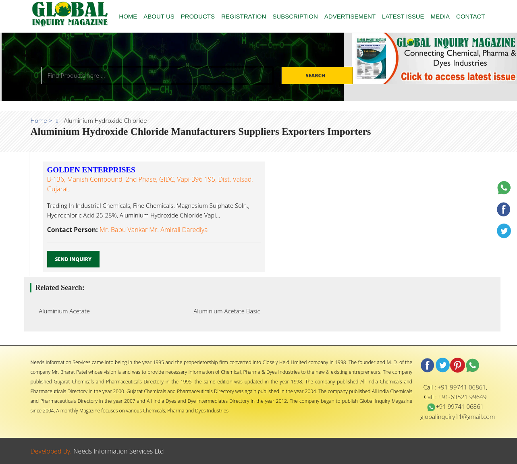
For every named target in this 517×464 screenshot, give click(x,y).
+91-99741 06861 (462, 387)
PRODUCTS (198, 16)
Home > (41, 120)
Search (315, 75)
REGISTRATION (243, 16)
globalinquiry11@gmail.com (457, 416)
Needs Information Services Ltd (118, 451)
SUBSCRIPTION (295, 16)
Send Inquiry (73, 259)
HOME (128, 16)
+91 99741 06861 (455, 406)
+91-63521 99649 (462, 397)
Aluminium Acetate (62, 311)
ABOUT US (158, 16)
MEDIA (440, 16)
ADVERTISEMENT (350, 16)
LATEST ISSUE (403, 16)
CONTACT (470, 16)
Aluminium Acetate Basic (224, 311)
